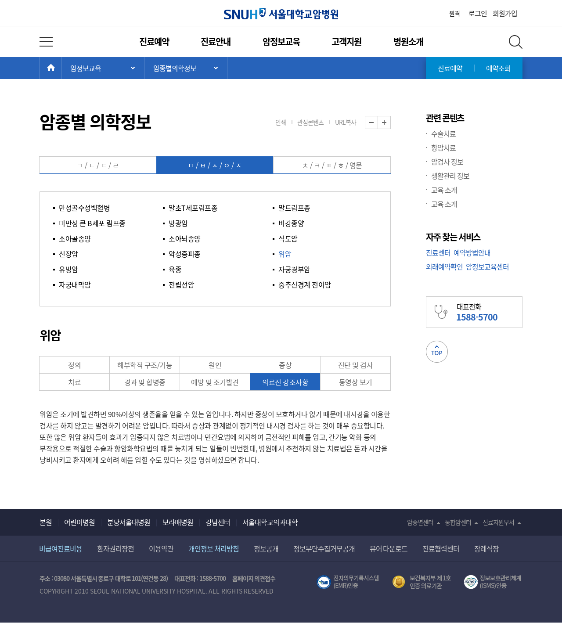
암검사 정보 (447, 161)
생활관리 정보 (450, 175)
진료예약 (154, 41)
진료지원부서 (498, 522)
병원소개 (408, 41)
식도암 (288, 238)
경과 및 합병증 (145, 382)
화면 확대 (390, 123)
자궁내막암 (75, 284)
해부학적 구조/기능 (144, 365)
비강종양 (291, 223)
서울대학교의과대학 (270, 522)
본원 (46, 522)
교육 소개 (444, 189)
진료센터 (438, 252)
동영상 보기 (355, 382)
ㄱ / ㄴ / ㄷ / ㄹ (98, 165)
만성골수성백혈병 (84, 207)
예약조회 (498, 68)
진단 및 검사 (355, 365)
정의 (74, 365)
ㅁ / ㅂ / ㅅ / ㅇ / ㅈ (215, 165)
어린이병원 (79, 522)
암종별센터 (420, 522)
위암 (284, 253)
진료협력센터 (440, 548)
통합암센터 (458, 522)
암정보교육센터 (487, 266)
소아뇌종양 (185, 238)
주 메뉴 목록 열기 (102, 68)
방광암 (178, 223)
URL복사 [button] (345, 122)
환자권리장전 (115, 548)
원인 (215, 365)
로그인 (477, 13)
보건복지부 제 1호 (422, 582)
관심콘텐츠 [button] (310, 122)
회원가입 (505, 13)
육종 (175, 269)
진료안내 (216, 41)
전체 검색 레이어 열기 (515, 42)
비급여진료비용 (60, 548)
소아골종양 (75, 238)
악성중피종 (185, 253)
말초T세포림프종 (193, 207)
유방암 (68, 269)
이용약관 (161, 548)
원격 (454, 13)
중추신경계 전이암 (304, 284)
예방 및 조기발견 (215, 382)
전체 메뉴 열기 (46, 42)
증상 (285, 365)
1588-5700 (212, 578)
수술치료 (443, 133)
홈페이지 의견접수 (254, 578)
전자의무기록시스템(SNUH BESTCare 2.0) (347, 582)
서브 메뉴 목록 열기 (185, 68)
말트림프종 (294, 207)
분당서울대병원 (128, 522)
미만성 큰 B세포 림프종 (92, 223)
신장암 (68, 253)
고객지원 (346, 41)
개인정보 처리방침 (213, 548)
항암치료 (443, 147)
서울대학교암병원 (281, 13)
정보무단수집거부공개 (324, 548)
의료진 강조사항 (285, 382)
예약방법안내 (472, 252)
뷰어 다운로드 (389, 548)
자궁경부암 (294, 269)
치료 (74, 382)
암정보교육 (281, 41)
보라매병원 (177, 522)
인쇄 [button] (280, 122)
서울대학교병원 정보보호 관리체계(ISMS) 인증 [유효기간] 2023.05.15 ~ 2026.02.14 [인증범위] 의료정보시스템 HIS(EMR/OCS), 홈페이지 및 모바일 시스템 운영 (493, 582)
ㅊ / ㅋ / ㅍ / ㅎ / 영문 (332, 165)
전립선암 (181, 284)
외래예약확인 (444, 266)
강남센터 (217, 522)
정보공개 (266, 548)
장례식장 (486, 548)
